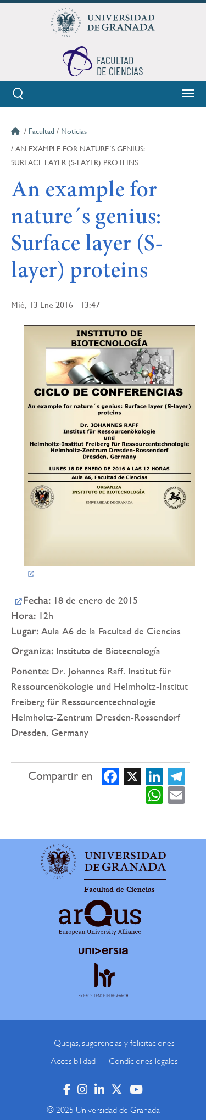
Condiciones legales (143, 1061)
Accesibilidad (73, 1061)
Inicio (16, 132)
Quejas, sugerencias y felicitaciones (114, 1043)
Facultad (41, 131)
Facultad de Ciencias (119, 889)
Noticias (74, 131)
